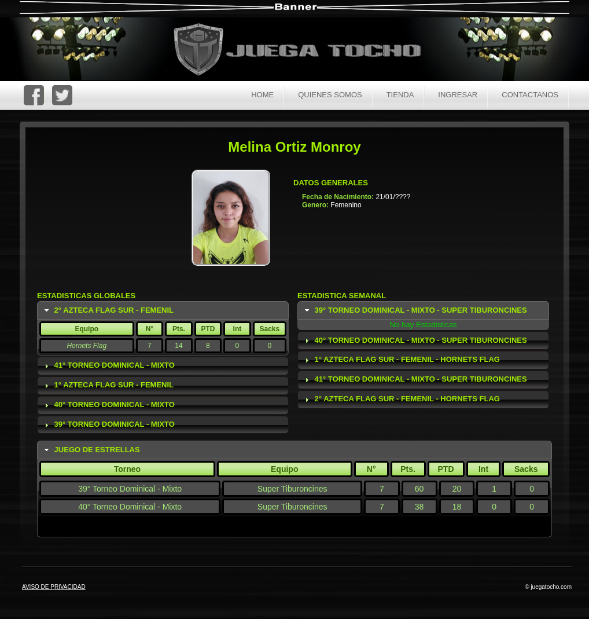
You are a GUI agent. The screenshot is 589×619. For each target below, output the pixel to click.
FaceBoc (34, 95)
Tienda (400, 94)
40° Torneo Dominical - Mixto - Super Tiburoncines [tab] (414, 340)
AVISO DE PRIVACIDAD (54, 587)
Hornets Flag (86, 346)
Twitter (62, 95)
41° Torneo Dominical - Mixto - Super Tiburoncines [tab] (414, 379)
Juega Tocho (304, 50)
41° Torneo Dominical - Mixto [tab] (108, 365)
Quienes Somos (330, 94)
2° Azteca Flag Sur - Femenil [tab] (108, 310)
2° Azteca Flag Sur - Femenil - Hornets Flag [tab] (401, 399)
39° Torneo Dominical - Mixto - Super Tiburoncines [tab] (414, 310)
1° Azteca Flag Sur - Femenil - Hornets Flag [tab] (401, 359)
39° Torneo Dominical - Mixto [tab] (108, 424)
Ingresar (457, 94)
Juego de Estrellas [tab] (91, 450)
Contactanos (530, 94)
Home (262, 94)
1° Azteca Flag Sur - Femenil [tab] (108, 385)
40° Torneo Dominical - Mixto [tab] (108, 404)
